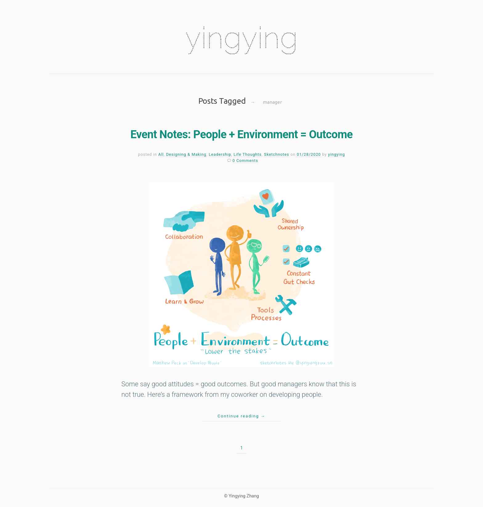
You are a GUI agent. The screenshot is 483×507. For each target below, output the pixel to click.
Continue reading (241, 415)
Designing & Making (186, 154)
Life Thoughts (247, 154)
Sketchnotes (276, 154)
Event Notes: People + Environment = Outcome (241, 134)
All (161, 154)
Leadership (220, 154)
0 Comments (245, 160)
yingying (241, 37)
